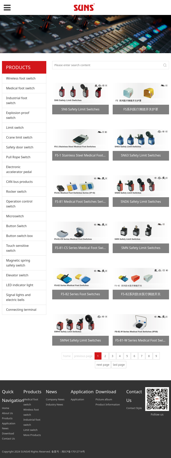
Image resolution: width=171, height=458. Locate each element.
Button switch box (19, 236)
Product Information (108, 404)
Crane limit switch (19, 137)
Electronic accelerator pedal (19, 169)
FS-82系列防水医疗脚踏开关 (141, 294)
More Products (32, 435)
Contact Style (134, 408)
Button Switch (16, 226)
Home (5, 408)
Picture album (104, 399)
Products (7, 418)
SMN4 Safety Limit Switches (80, 340)
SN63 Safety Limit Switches (141, 155)
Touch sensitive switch (17, 248)
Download (8, 433)
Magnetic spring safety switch (18, 262)
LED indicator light (19, 285)
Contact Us (8, 438)
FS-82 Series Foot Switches (80, 294)
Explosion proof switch (17, 115)
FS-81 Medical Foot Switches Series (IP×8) (85, 201)
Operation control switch (19, 203)
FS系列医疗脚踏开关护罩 (140, 109)
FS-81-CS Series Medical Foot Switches (83, 248)
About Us (7, 413)
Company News (55, 399)
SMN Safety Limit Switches (140, 248)
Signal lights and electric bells (18, 297)
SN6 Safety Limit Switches (80, 109)
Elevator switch (17, 275)
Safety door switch (19, 147)
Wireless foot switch (20, 78)
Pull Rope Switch (18, 157)
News (5, 428)
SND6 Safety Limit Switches (141, 201)
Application (8, 423)
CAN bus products (19, 181)
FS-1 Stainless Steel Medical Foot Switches (86, 155)
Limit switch (15, 127)
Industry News (54, 404)
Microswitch (15, 216)
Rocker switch (16, 191)
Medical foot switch (20, 88)
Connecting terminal (21, 309)
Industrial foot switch (16, 100)
